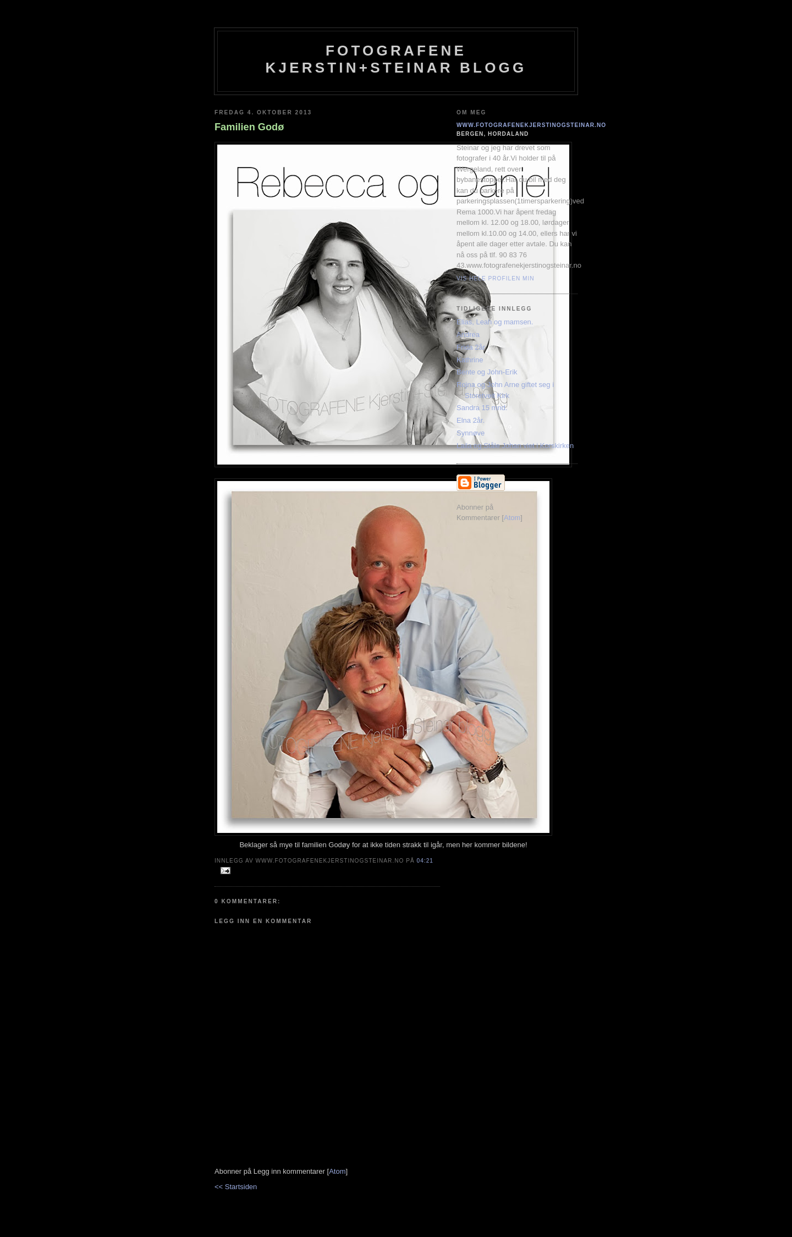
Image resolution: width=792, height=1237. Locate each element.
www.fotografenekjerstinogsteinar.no (531, 125)
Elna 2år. (471, 420)
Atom (337, 1171)
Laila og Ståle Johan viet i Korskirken (515, 445)
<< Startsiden (236, 1187)
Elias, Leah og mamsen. (495, 322)
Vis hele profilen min (496, 278)
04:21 (425, 861)
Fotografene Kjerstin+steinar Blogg (396, 59)
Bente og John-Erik (487, 372)
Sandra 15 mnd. (482, 408)
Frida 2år (471, 347)
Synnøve (471, 433)
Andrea (468, 334)
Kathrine (470, 360)
